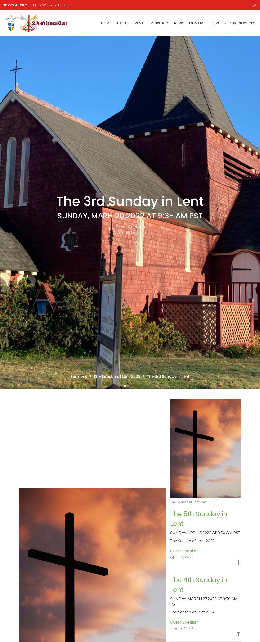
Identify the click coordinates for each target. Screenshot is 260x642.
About (122, 23)
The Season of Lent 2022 (117, 376)
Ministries (159, 23)
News (179, 23)
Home (106, 23)
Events (139, 23)
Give (215, 23)
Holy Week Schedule (52, 5)
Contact (198, 23)
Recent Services (239, 23)
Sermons (78, 376)
